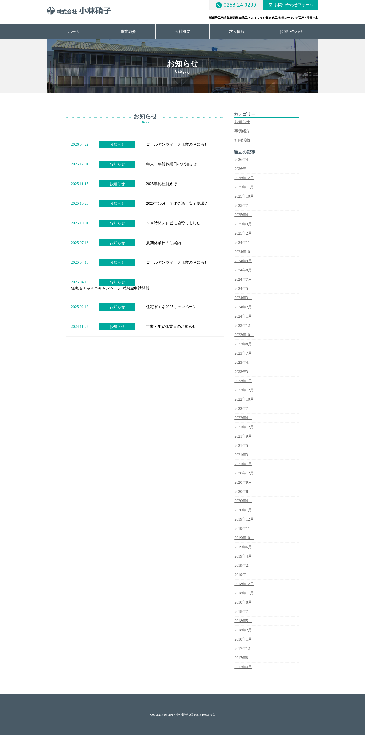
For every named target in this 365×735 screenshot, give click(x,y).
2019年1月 (243, 575)
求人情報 (237, 31)
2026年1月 (243, 169)
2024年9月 (243, 261)
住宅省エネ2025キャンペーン (171, 307)
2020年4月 (243, 501)
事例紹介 (242, 131)
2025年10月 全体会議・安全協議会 (177, 203)
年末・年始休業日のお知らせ (171, 164)
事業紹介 (128, 31)
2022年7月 (243, 408)
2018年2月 (243, 630)
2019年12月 (244, 519)
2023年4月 (243, 362)
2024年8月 (243, 270)
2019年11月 (244, 528)
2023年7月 (243, 353)
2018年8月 (243, 602)
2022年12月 (244, 390)
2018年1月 (243, 639)
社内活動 (242, 140)
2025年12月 (244, 178)
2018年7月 (243, 611)
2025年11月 (244, 187)
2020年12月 (244, 473)
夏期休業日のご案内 (163, 243)
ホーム (74, 31)
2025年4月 (243, 215)
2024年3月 (243, 298)
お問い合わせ (291, 31)
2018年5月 (243, 621)
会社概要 (182, 31)
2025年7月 (243, 205)
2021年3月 (243, 455)
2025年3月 (243, 224)
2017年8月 (243, 658)
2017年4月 (243, 667)
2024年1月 (243, 316)
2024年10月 (244, 252)
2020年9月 (243, 482)
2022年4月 (243, 418)
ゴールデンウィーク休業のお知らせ (177, 144)
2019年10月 (244, 538)
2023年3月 (243, 372)
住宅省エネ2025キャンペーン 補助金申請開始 (110, 288)
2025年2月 (243, 233)
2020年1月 (243, 510)
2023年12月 (244, 325)
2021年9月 (243, 436)
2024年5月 (243, 289)
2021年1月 (243, 464)
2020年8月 (243, 492)
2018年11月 (244, 593)
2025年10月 (244, 196)
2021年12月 (244, 427)
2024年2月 (243, 307)
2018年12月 (244, 584)
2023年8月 (243, 344)
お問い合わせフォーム (293, 5)
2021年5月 (243, 445)
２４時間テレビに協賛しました (173, 223)
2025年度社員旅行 (161, 184)
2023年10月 (244, 335)
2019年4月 (243, 556)
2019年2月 (243, 565)
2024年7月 (243, 279)
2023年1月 (243, 381)
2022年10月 (244, 399)
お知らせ (117, 144)
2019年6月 (243, 547)
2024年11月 (244, 242)
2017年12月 (244, 648)
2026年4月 (243, 159)
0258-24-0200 (240, 5)
